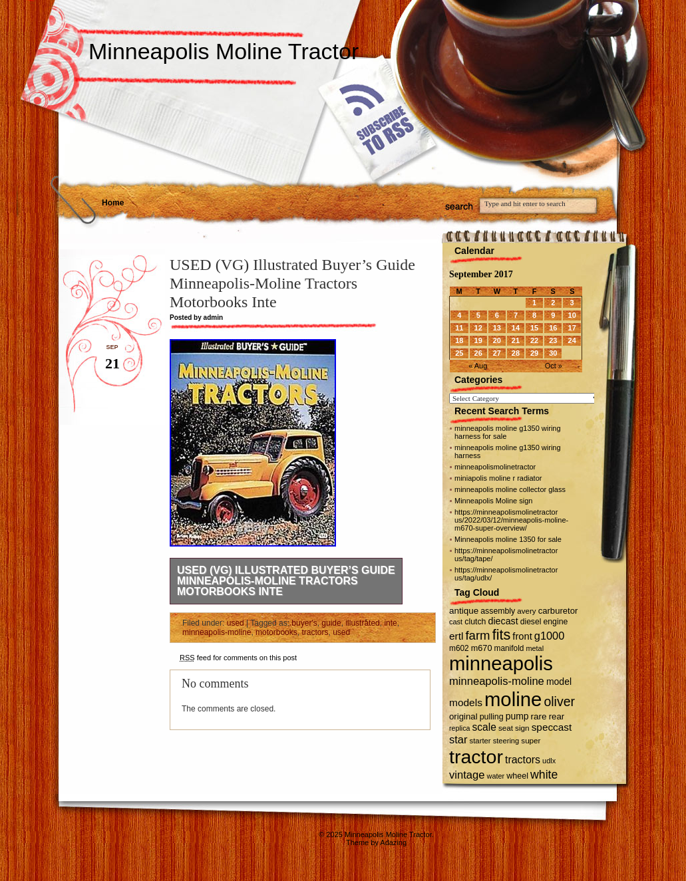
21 (516, 340)
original (463, 716)
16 (553, 328)
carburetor (558, 611)
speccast (552, 727)
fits (501, 634)
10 (572, 315)
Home (113, 202)
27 (497, 353)
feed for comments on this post (238, 658)
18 (459, 340)
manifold (509, 648)
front (522, 636)
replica (459, 728)
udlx (549, 761)
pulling (492, 716)
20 (497, 340)
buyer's (304, 623)
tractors (314, 632)
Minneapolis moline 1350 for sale (508, 539)
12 (478, 328)
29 (534, 353)
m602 (459, 648)
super (530, 740)
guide (331, 623)
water (496, 776)
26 (478, 353)
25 (459, 353)
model (559, 681)
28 (516, 353)
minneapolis (501, 663)
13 (497, 328)
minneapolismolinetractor (495, 467)
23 (553, 340)
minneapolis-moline (216, 632)
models (465, 702)
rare (539, 716)
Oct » (553, 366)
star (458, 739)
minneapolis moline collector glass (510, 489)
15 (534, 328)
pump (517, 716)
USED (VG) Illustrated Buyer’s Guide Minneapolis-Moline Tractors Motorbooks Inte (286, 581)
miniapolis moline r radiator (498, 478)
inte (390, 623)
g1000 (549, 636)
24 (572, 340)
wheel (517, 776)
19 (478, 340)
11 (459, 328)
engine (555, 621)
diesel (531, 621)
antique (463, 611)
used (235, 623)
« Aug (477, 366)
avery (526, 611)
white (544, 774)
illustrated (362, 623)
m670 (481, 648)
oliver (559, 701)
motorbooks (276, 632)
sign (522, 727)
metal (535, 648)
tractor (476, 756)
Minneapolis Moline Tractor (223, 51)
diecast (503, 621)
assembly (497, 611)
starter (480, 741)
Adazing (393, 842)
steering (506, 741)
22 (534, 340)
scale (484, 727)
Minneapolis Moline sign (493, 501)
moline (513, 699)
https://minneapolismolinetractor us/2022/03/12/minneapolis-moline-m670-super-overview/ (511, 520)
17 (572, 328)
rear (557, 716)
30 (553, 353)
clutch (475, 621)
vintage (466, 775)
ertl (456, 636)
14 (516, 328)
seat (505, 727)
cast (455, 622)
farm (477, 635)
